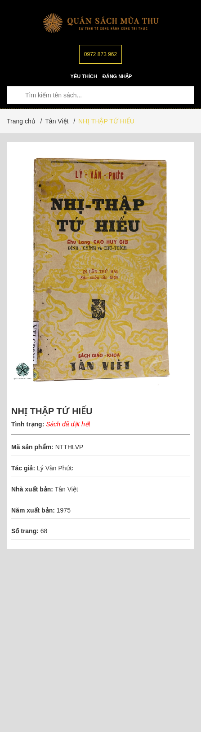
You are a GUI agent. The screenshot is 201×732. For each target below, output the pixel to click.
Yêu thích (84, 76)
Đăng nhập (117, 76)
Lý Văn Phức (55, 468)
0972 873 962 (100, 54)
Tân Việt (66, 489)
